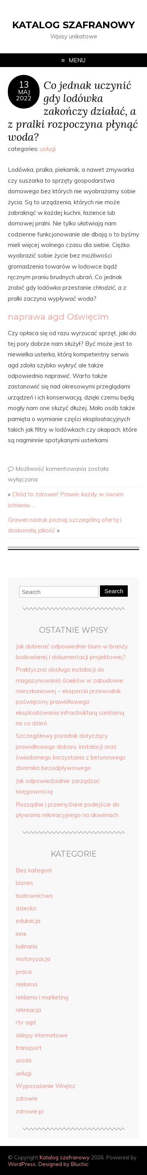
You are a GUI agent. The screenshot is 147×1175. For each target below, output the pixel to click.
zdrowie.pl (30, 1111)
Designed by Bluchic (63, 1163)
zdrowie (27, 1098)
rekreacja (28, 1009)
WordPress (22, 1163)
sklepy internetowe (42, 1035)
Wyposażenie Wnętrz (45, 1086)
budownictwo (34, 895)
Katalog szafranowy (73, 25)
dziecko (26, 908)
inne (21, 933)
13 (24, 84)
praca (23, 971)
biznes (24, 882)
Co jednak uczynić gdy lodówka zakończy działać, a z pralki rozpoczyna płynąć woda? (73, 110)
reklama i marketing (42, 997)
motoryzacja (33, 959)
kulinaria (26, 946)
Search (113, 591)
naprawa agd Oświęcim (58, 316)
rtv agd (26, 1022)
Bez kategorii (34, 870)
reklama (26, 984)
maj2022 (24, 95)
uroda (23, 1060)
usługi (48, 149)
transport (29, 1048)
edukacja (28, 920)
